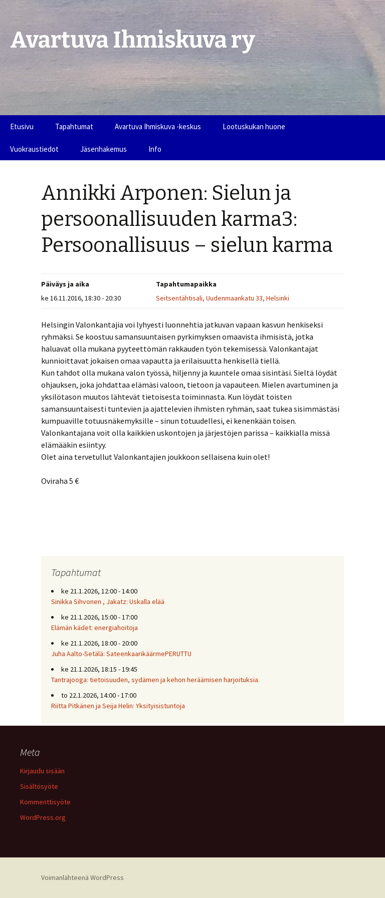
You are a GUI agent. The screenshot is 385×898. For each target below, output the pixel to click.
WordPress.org (43, 817)
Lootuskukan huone (254, 126)
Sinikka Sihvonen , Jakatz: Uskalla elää (107, 601)
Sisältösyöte (39, 786)
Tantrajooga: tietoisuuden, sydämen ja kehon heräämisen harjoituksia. (155, 679)
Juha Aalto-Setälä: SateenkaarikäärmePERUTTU (121, 653)
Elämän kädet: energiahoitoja (94, 627)
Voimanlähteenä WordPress (82, 877)
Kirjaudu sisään (42, 770)
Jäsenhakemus (103, 149)
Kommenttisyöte (45, 801)
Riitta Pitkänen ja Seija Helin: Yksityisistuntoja (118, 705)
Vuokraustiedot (34, 149)
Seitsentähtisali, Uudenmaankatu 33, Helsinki (222, 298)
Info (154, 149)
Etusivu (22, 126)
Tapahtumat (74, 126)
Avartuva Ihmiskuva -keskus (158, 126)
